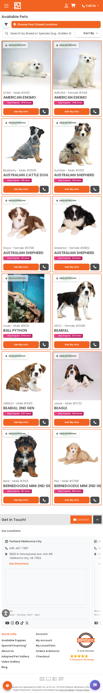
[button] (15, 45)
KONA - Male (16, 92)
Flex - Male (66, 481)
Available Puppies (13, 640)
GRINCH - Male (17, 403)
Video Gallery (10, 662)
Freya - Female (18, 248)
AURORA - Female (70, 92)
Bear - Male (15, 481)
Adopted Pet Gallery (15, 656)
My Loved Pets (45, 645)
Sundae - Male (69, 170)
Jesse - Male (68, 403)
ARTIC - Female (69, 326)
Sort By (86, 33)
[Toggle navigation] (6, 5)
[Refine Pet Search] (6, 24)
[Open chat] (95, 685)
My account (44, 640)
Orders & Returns (47, 651)
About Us (7, 651)
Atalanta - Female (72, 248)
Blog (4, 667)
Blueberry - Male (19, 170)
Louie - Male (16, 326)
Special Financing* (14, 645)
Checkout (43, 656)
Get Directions (17, 563)
